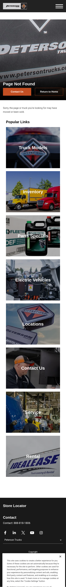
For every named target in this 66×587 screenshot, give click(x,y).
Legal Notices (33, 556)
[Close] (60, 565)
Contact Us (17, 91)
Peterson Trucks (13, 539)
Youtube (32, 533)
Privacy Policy (33, 561)
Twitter (23, 533)
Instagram (41, 533)
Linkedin (14, 533)
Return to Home (49, 91)
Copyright (33, 552)
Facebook (5, 533)
